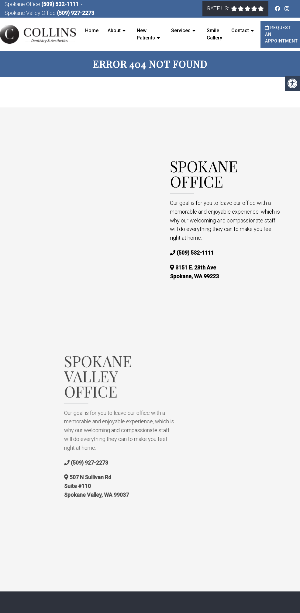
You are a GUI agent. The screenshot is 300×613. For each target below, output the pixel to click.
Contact (240, 30)
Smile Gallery (214, 34)
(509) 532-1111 (60, 4)
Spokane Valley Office (31, 13)
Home (91, 30)
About (114, 30)
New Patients (146, 34)
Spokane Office (23, 4)
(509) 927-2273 (75, 13)
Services (181, 30)
